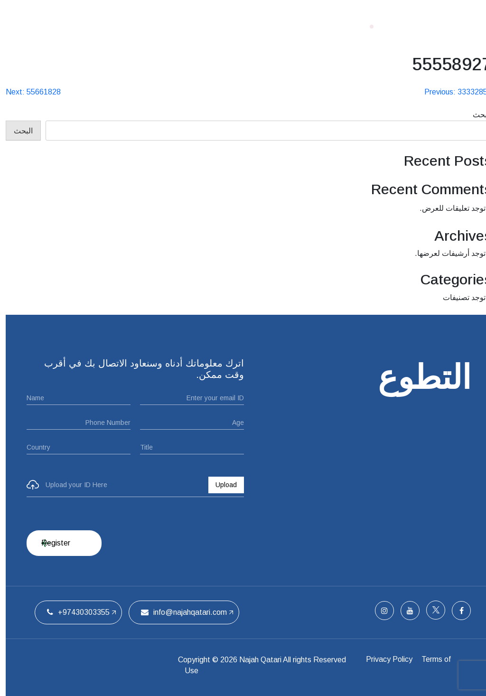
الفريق (155, 26)
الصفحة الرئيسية (310, 26)
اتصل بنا (117, 26)
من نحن (255, 26)
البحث (476, 115)
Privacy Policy (388, 660)
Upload (220, 485)
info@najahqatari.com (178, 612)
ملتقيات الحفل (203, 26)
